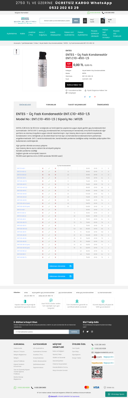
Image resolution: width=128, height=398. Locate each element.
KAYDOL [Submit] (74, 332)
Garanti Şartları (58, 361)
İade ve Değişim (58, 351)
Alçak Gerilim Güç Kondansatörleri (93, 70)
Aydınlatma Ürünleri (40, 351)
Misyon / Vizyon (19, 351)
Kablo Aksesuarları (39, 361)
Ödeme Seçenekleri (60, 364)
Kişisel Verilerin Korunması (19, 365)
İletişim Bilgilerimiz (20, 355)
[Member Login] (91, 20)
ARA (76, 20)
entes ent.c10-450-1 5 (46, 296)
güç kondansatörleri (65, 292)
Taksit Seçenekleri (77, 104)
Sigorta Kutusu (38, 367)
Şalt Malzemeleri (39, 364)
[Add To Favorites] (73, 90)
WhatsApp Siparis (116, 394)
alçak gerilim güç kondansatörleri (43, 292)
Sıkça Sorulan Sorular (60, 370)
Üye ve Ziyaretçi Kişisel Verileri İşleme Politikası (22, 372)
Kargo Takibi (76, 358)
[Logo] (25, 20)
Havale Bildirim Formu (60, 367)
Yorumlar (51, 104)
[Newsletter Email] (41, 332)
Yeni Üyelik (76, 348)
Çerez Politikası (19, 361)
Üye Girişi (75, 351)
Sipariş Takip (57, 354)
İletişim (16, 358)
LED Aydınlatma (38, 348)
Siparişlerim (76, 355)
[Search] (60, 20)
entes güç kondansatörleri (85, 292)
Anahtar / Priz (38, 355)
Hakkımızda (18, 348)
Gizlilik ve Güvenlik (59, 358)
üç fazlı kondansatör (104, 292)
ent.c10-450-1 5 (29, 296)
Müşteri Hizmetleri (21, 13)
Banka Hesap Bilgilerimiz (18, 378)
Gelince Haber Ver (74, 85)
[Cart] (108, 20)
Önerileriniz (103, 104)
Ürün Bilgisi (25, 105)
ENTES (69, 50)
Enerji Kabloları (38, 358)
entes (26, 292)
